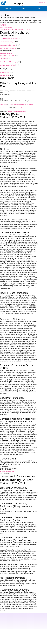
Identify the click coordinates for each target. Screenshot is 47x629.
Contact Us (42, 3)
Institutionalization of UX (7, 65)
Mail (23, 8)
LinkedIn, (15, 111)
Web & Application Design (8, 45)
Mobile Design (4, 72)
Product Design (4, 75)
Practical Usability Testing (8, 48)
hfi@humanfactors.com (21, 108)
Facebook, (10, 111)
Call (39, 8)
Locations (8, 8)
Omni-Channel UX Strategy (8, 62)
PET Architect (4, 58)
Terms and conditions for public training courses (20, 104)
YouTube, (20, 111)
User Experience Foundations (9, 38)
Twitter (24, 111)
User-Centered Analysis (7, 42)
